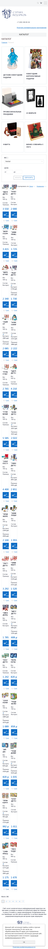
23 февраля (31, 113)
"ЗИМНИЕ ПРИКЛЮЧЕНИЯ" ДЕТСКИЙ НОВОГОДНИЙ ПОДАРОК (13, 234)
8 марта (6, 144)
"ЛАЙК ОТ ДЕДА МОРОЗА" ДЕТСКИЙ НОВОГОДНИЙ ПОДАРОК (5, 323)
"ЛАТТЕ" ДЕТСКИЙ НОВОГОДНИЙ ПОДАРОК (5, 565)
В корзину (9, 215)
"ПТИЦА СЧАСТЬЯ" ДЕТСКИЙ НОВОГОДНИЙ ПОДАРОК (5, 373)
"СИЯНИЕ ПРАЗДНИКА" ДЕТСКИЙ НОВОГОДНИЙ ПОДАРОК (5, 853)
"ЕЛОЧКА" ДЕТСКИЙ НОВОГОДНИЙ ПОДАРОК (13, 800)
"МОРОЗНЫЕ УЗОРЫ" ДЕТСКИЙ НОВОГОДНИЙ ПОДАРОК (5, 233)
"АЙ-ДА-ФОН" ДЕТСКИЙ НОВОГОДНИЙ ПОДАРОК (5, 751)
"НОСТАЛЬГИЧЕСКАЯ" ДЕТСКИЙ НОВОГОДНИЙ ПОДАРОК (5, 661)
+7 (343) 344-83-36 (23, 22)
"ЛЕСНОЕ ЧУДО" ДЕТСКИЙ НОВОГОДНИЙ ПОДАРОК (13, 850)
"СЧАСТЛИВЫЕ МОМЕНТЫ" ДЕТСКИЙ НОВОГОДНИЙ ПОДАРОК (5, 413)
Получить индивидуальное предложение (31, 28)
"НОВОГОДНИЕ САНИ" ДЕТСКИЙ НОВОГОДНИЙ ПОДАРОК (13, 324)
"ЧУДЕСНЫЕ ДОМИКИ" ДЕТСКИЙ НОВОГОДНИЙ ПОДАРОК (13, 752)
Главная (4, 42)
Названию (40, 186)
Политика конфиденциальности (24, 947)
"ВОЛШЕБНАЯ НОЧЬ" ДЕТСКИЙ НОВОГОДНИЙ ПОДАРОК (13, 661)
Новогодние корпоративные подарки (33, 76)
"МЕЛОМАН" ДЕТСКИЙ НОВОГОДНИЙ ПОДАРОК (5, 193)
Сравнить (9, 220)
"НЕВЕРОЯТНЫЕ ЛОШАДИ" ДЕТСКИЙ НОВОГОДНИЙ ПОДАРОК (13, 515)
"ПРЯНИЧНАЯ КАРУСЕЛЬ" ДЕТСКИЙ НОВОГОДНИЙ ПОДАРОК (5, 802)
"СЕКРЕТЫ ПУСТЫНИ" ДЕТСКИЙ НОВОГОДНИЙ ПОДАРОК (5, 463)
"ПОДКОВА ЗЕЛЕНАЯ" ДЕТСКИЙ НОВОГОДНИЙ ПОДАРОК (13, 703)
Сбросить (29, 178)
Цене (31, 186)
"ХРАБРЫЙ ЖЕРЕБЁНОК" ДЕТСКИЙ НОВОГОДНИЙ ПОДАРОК (5, 515)
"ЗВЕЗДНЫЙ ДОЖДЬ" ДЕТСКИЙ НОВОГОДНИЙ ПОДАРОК (5, 614)
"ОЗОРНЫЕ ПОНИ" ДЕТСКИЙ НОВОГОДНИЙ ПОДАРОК (5, 702)
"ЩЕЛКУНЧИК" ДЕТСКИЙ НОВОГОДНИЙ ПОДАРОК (13, 372)
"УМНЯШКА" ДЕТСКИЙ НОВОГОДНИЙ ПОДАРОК (13, 465)
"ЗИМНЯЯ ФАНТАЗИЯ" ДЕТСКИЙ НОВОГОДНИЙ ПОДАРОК (13, 564)
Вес (6, 158)
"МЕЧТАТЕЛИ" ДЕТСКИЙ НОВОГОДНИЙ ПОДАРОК (13, 613)
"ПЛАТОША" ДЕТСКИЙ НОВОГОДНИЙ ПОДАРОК (13, 193)
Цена (6, 168)
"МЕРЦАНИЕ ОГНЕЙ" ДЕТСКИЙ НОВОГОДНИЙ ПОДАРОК (5, 274)
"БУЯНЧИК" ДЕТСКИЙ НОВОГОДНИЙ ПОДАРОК (13, 413)
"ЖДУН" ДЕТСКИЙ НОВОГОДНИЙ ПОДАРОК (13, 274)
